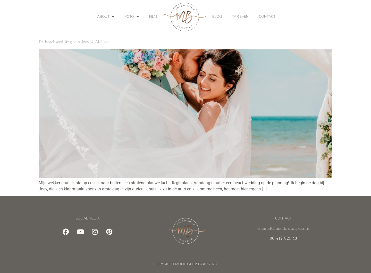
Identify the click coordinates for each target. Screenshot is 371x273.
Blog (217, 16)
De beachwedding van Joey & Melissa (74, 41)
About (105, 16)
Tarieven (240, 16)
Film (153, 16)
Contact (267, 16)
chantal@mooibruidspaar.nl (283, 228)
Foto (132, 16)
